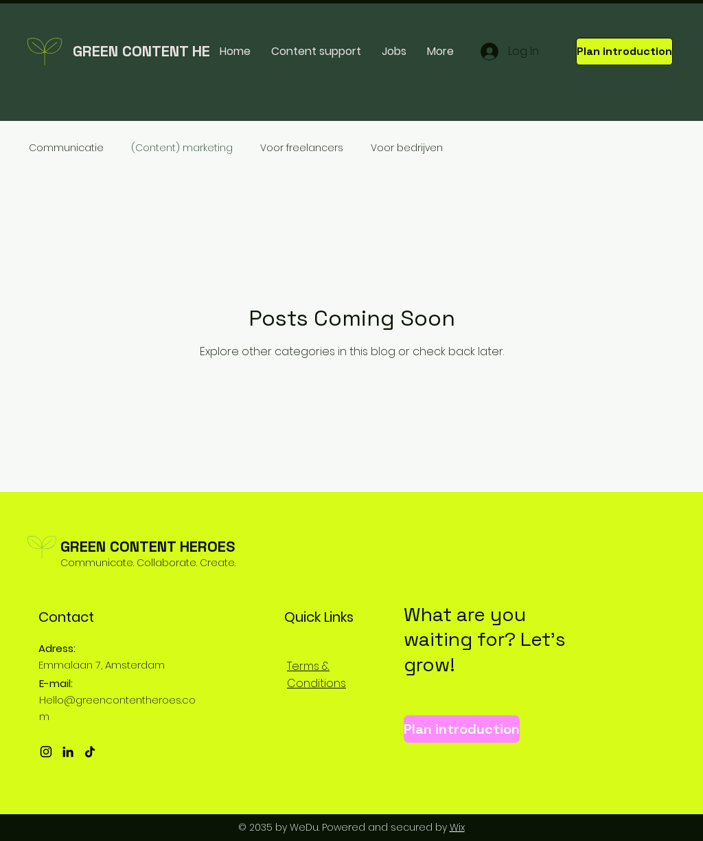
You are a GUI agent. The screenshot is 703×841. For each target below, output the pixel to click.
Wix (457, 827)
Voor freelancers (301, 148)
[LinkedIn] (68, 751)
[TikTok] (89, 751)
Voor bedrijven (407, 148)
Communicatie (66, 148)
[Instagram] (46, 751)
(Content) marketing (182, 148)
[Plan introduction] (624, 51)
